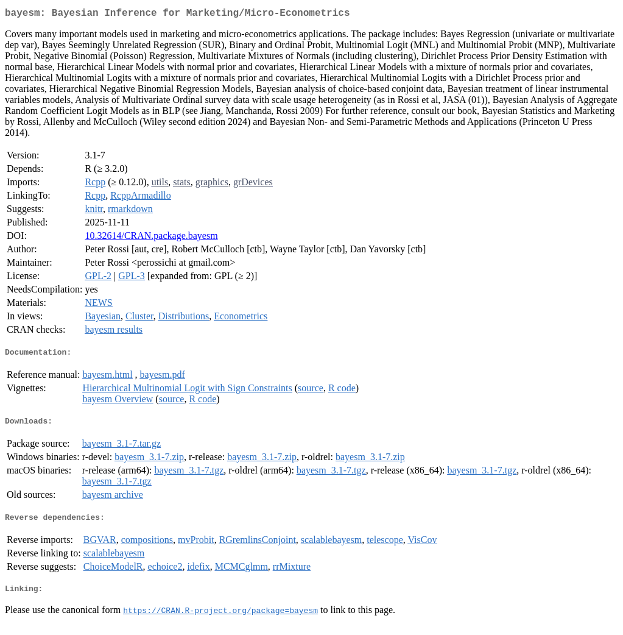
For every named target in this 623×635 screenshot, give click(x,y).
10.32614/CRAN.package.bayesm (151, 238)
